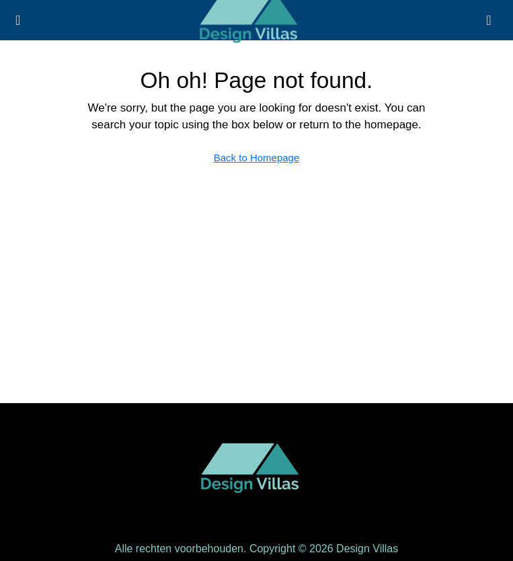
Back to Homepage (257, 157)
